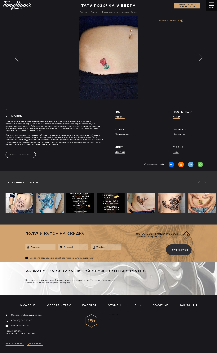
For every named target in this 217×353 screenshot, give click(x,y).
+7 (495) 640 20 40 (21, 320)
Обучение (161, 305)
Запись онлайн (15, 344)
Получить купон (179, 249)
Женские (120, 117)
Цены (137, 305)
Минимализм (122, 134)
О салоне (28, 305)
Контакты (188, 305)
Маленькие (179, 134)
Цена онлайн (35, 344)
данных (88, 258)
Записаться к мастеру (187, 5)
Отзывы (114, 305)
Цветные (120, 152)
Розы (176, 152)
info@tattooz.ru (20, 326)
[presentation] (141, 249)
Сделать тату (59, 305)
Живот (176, 117)
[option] (108, 93)
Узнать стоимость (20, 154)
